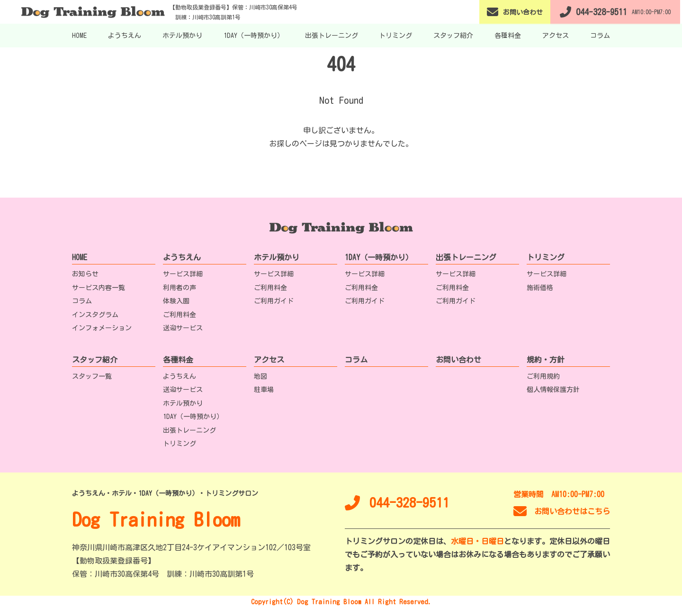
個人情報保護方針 (553, 389)
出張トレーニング (331, 35)
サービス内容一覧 (98, 287)
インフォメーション (102, 328)
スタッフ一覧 (92, 376)
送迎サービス (183, 328)
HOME (79, 35)
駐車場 (264, 389)
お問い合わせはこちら (561, 511)
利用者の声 (179, 287)
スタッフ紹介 (453, 35)
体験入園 (176, 301)
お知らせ (85, 274)
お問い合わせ (458, 360)
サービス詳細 (183, 274)
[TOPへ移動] (96, 11)
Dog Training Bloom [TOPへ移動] (156, 519)
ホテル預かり (182, 35)
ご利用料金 (179, 314)
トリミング (395, 35)
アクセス (555, 35)
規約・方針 (546, 360)
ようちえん (124, 35)
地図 (260, 376)
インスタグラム (95, 314)
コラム (600, 35)
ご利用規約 (543, 376)
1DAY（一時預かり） (254, 35)
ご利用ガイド (274, 301)
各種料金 (507, 35)
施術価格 (540, 287)
